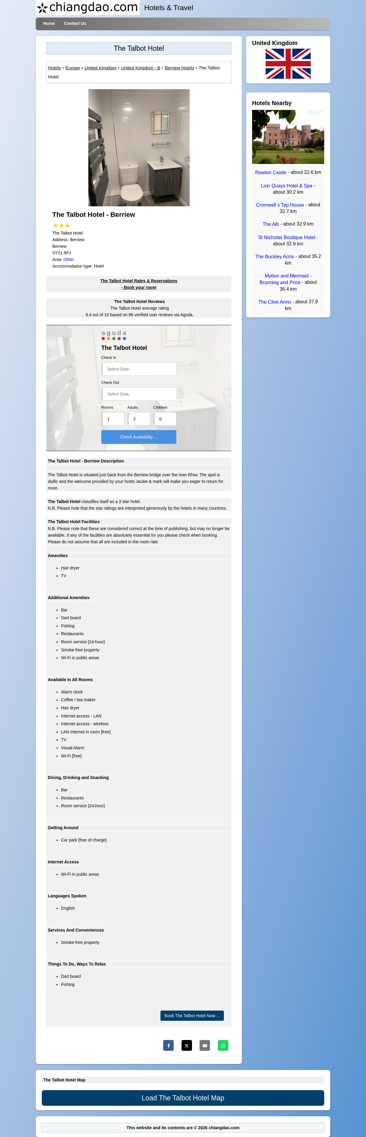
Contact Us (75, 23)
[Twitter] (186, 1045)
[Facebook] (168, 1045)
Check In (108, 358)
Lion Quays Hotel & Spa (287, 185)
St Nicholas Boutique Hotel (287, 237)
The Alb (271, 224)
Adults (132, 407)
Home (49, 23)
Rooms (107, 407)
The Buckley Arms (275, 256)
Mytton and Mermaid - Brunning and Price (286, 279)
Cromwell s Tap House (280, 205)
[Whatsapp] (223, 1045)
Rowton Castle (271, 172)
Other (68, 259)
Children (160, 407)
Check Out (110, 383)
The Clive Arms (275, 302)
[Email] (205, 1045)
